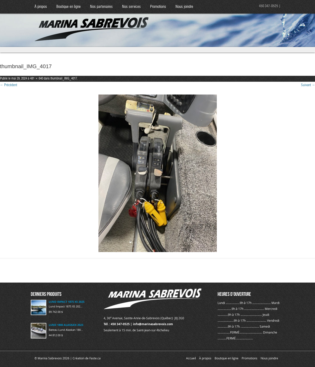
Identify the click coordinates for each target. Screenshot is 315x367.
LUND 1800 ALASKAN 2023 (66, 325)
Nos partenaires (101, 7)
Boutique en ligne (68, 7)
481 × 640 (36, 78)
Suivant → (308, 85)
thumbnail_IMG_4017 (63, 78)
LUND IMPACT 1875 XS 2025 (66, 301)
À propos (40, 7)
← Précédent (8, 85)
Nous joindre (184, 7)
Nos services (131, 7)
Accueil (191, 358)
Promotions (158, 7)
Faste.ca (95, 358)
